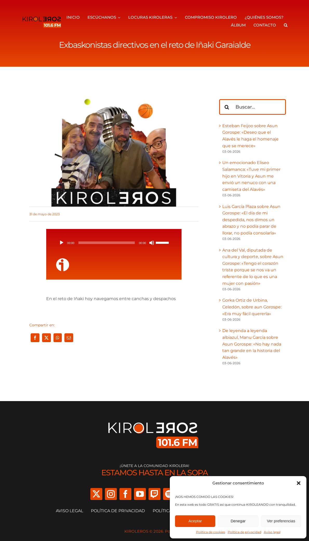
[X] (46, 337)
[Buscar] (227, 107)
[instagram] (111, 494)
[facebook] (125, 494)
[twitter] (96, 494)
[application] (114, 243)
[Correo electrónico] (69, 337)
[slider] (106, 242)
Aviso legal (272, 532)
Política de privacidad (244, 532)
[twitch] (154, 494)
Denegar (238, 521)
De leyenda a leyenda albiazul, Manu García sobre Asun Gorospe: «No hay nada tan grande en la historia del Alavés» (251, 344)
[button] (298, 483)
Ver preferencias (281, 521)
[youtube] (140, 494)
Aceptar (195, 521)
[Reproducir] (61, 242)
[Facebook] (35, 337)
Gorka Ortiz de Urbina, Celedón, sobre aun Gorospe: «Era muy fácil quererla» (251, 307)
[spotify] (169, 494)
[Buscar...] (252, 107)
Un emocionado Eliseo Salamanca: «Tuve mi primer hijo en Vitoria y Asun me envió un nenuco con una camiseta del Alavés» (251, 176)
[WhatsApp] (57, 337)
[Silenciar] (151, 242)
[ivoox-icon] (62, 260)
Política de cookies (210, 532)
